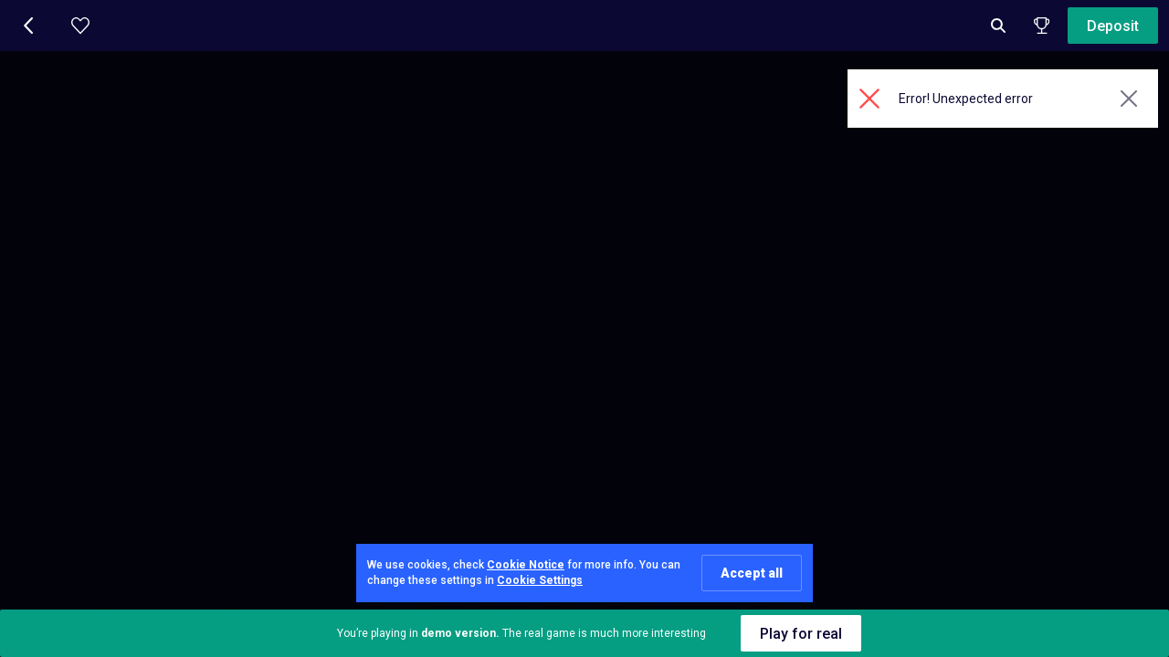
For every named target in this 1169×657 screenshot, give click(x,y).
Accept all (752, 573)
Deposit (1113, 26)
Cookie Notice (525, 564)
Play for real (801, 633)
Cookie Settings (540, 580)
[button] (29, 25)
